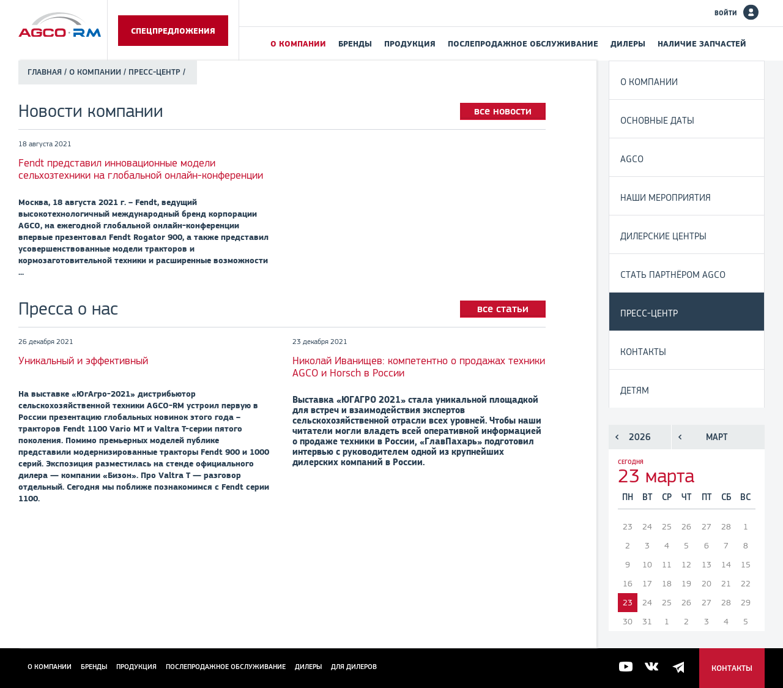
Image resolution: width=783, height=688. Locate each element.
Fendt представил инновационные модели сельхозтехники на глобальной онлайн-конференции (140, 169)
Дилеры (627, 43)
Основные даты (657, 120)
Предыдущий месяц (679, 437)
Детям (634, 390)
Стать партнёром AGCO (672, 274)
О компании (298, 43)
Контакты (643, 351)
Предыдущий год (616, 437)
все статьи (503, 308)
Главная (45, 72)
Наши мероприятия (665, 197)
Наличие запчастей (702, 43)
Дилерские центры (663, 236)
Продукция (410, 43)
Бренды (355, 43)
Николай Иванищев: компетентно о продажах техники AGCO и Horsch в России (418, 366)
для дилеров (354, 666)
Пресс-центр (649, 313)
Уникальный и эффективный (83, 360)
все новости (503, 111)
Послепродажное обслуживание (523, 43)
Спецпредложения (173, 31)
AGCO (632, 159)
